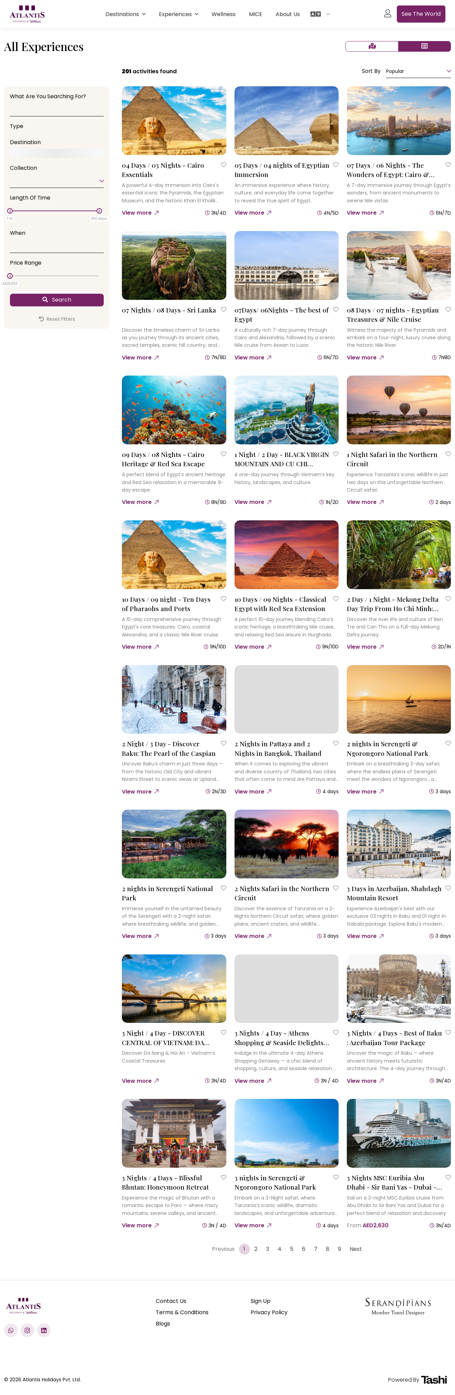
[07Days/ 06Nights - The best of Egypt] (287, 265)
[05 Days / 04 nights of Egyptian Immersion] (287, 120)
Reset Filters (57, 319)
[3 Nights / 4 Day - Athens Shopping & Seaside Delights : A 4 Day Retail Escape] (287, 988)
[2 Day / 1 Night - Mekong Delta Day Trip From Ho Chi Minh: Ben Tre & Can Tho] (399, 554)
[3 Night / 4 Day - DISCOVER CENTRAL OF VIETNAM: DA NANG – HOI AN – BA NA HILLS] (174, 988)
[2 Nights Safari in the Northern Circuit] (287, 844)
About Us (288, 14)
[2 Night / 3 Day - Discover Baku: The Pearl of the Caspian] (174, 699)
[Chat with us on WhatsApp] (11, 1330)
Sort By (371, 71)
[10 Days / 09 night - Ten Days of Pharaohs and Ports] (174, 554)
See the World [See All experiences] (421, 14)
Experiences (176, 14)
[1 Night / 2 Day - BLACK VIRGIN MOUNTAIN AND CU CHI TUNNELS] (287, 410)
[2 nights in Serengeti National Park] (174, 844)
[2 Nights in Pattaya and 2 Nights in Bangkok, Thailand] (287, 699)
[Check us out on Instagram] (27, 1330)
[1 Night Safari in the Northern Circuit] (399, 410)
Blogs (163, 1324)
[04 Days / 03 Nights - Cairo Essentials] (174, 120)
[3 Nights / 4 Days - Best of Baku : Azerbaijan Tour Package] (399, 988)
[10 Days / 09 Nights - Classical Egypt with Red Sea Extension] (287, 554)
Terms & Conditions (182, 1312)
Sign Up (260, 1301)
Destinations (122, 14)
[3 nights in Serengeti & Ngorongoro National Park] (287, 1133)
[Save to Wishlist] (223, 164)
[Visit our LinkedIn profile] (44, 1330)
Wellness (224, 14)
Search (56, 300)
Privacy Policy (269, 1312)
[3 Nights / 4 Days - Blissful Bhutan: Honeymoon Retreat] (174, 1133)
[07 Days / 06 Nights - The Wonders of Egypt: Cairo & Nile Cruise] (399, 120)
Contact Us (171, 1301)
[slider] (10, 211)
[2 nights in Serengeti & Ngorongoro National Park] (399, 699)
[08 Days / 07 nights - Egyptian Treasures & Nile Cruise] (399, 265)
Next (356, 1249)
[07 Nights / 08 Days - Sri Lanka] (174, 265)
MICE (255, 14)
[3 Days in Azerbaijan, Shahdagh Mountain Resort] (399, 844)
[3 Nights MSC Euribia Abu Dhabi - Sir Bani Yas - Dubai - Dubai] (399, 1133)
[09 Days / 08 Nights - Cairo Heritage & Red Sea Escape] (174, 410)
